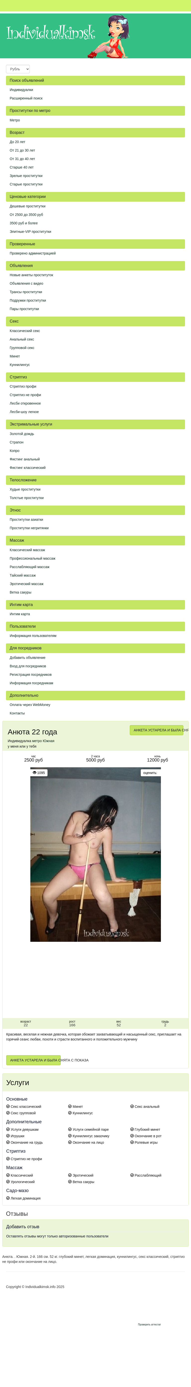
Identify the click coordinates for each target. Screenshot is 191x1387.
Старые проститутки (26, 184)
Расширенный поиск (26, 98)
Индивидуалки (21, 90)
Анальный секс (22, 339)
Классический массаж (27, 550)
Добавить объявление (28, 658)
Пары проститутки (24, 309)
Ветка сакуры (20, 592)
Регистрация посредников (31, 675)
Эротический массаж (27, 584)
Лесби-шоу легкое (24, 412)
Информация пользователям (33, 636)
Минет (15, 356)
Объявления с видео (26, 283)
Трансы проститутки (26, 292)
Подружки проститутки (28, 300)
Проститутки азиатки (26, 519)
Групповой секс (22, 348)
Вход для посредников (28, 666)
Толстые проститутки (27, 498)
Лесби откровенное (25, 403)
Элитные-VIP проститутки (30, 232)
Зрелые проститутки (26, 176)
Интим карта (20, 614)
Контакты (17, 713)
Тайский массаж (23, 575)
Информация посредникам (31, 683)
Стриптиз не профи (25, 395)
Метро (15, 120)
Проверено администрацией (33, 253)
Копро (14, 451)
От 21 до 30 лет (22, 150)
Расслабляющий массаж (29, 567)
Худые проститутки (25, 489)
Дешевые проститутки (28, 206)
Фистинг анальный (25, 459)
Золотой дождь (22, 434)
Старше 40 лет (22, 167)
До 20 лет (17, 142)
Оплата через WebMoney (30, 705)
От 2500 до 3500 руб (26, 215)
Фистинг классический (28, 468)
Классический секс (25, 331)
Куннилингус (20, 365)
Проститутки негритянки (29, 528)
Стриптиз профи (23, 386)
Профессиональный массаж (32, 558)
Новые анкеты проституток (31, 275)
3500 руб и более (24, 223)
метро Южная (43, 741)
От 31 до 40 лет (22, 159)
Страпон (16, 442)
